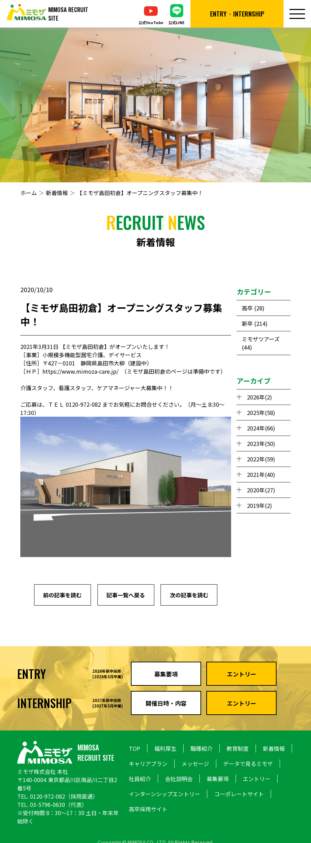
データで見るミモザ (248, 763)
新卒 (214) (255, 323)
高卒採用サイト (148, 809)
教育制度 (238, 748)
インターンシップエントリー (164, 794)
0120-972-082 (47, 796)
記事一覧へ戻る (125, 595)
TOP (134, 748)
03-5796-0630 (47, 804)
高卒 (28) (253, 308)
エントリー (256, 779)
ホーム (28, 193)
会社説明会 (179, 779)
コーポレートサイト (239, 794)
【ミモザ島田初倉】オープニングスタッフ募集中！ (140, 193)
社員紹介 (140, 779)
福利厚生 (165, 748)
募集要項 (218, 779)
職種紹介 (201, 748)
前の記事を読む (62, 595)
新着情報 (57, 193)
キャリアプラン (148, 763)
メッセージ (195, 763)
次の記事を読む (189, 595)
